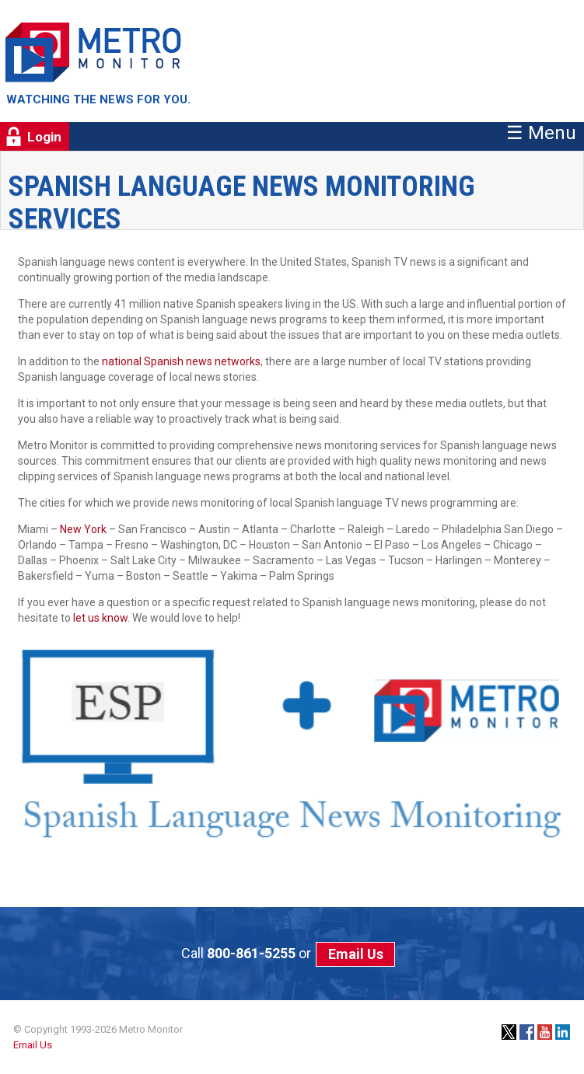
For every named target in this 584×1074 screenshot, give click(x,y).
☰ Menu (541, 133)
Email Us (355, 954)
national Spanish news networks (181, 361)
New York (83, 529)
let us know (100, 618)
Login (44, 137)
